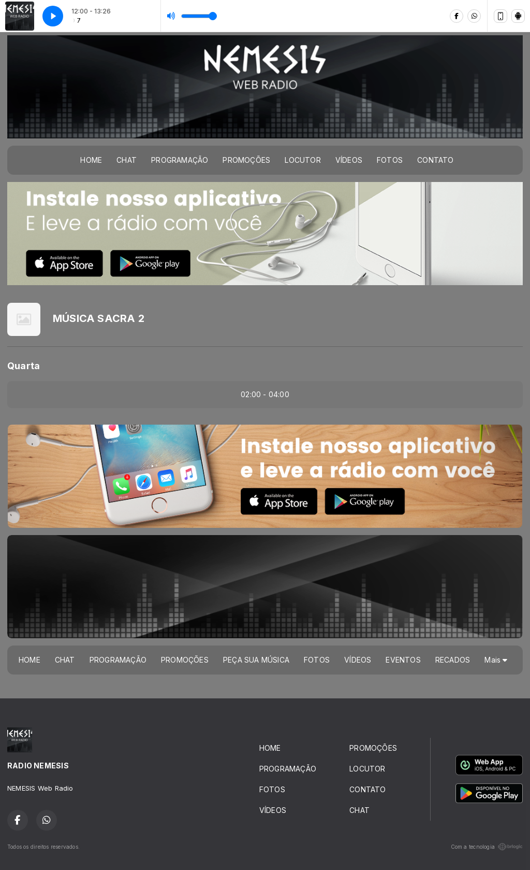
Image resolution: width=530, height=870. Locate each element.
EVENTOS (403, 659)
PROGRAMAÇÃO (179, 160)
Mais (495, 659)
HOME (91, 160)
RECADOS (452, 659)
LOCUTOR (302, 160)
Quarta (23, 365)
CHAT (126, 160)
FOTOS (390, 160)
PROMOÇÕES (246, 160)
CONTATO (435, 160)
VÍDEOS (348, 160)
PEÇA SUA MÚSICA (256, 659)
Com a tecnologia (487, 846)
